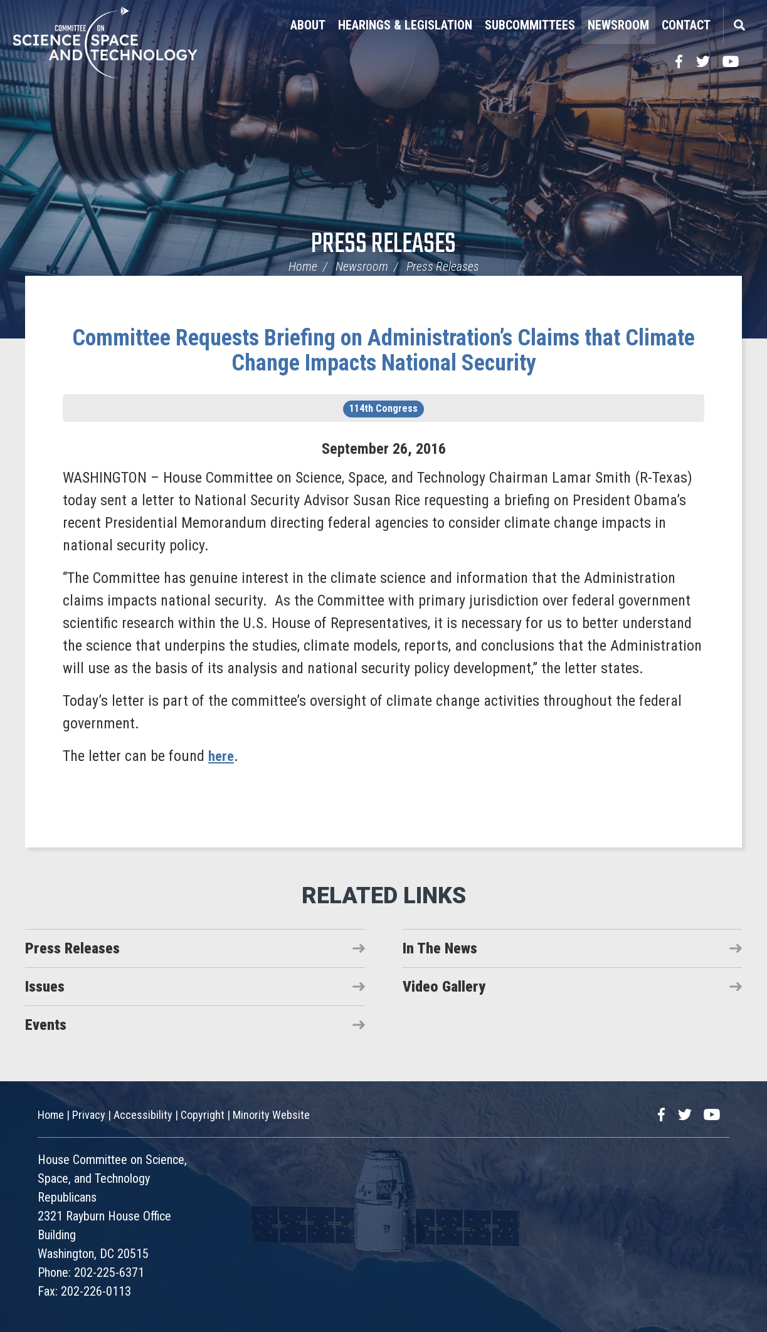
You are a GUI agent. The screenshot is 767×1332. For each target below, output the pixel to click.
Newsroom (618, 25)
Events (45, 1025)
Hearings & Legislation (405, 25)
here (221, 756)
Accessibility (143, 1114)
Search (738, 25)
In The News (440, 948)
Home (302, 266)
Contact (686, 25)
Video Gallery (444, 986)
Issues (45, 986)
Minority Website (271, 1114)
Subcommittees (530, 25)
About (307, 25)
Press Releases (383, 244)
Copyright (203, 1114)
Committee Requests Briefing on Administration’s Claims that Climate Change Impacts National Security (383, 350)
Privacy (88, 1114)
